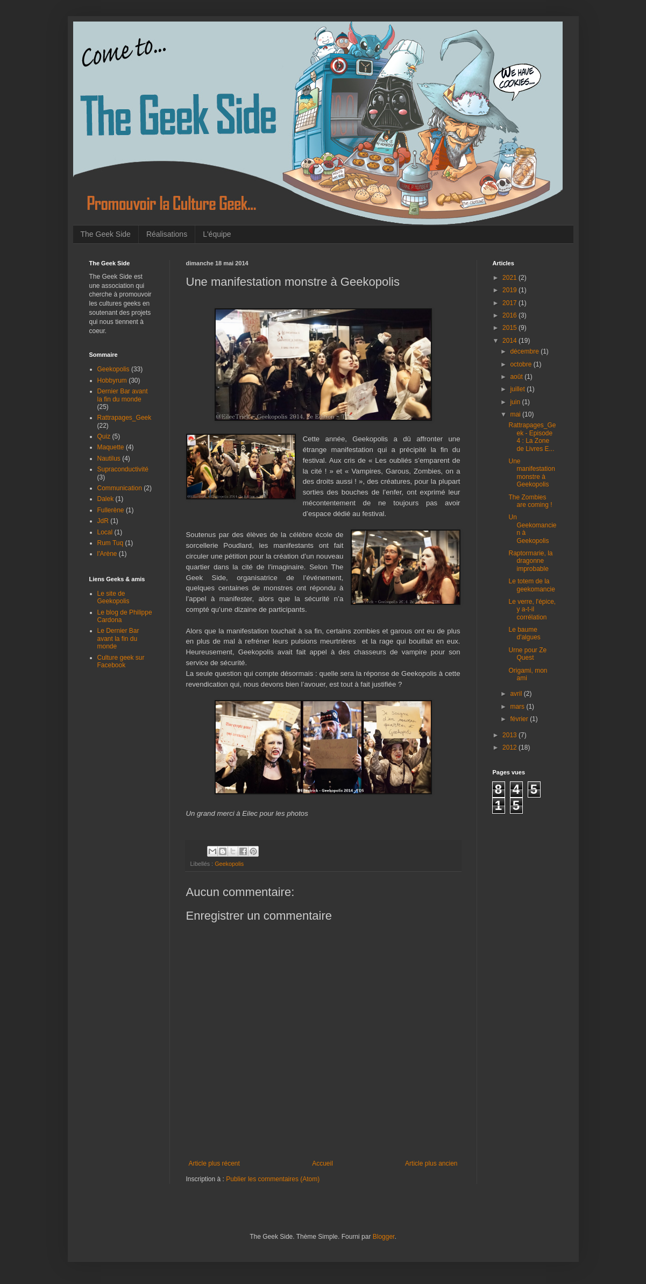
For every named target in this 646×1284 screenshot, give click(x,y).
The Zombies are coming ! (530, 501)
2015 (510, 327)
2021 (510, 277)
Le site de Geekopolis (113, 597)
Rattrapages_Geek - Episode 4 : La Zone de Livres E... (532, 436)
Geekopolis (229, 863)
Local (105, 532)
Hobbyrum (112, 380)
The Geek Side (106, 234)
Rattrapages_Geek (124, 417)
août (517, 376)
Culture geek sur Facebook (121, 661)
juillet (518, 389)
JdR (103, 521)
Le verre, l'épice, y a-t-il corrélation (532, 609)
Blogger (384, 1236)
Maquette (110, 447)
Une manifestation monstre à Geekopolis (531, 472)
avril (516, 693)
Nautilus (108, 458)
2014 (510, 340)
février (520, 719)
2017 (510, 303)
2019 (510, 290)
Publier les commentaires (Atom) (273, 1179)
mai (516, 414)
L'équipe (217, 234)
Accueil (322, 1163)
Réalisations (166, 234)
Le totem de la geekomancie (531, 584)
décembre (525, 351)
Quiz (104, 436)
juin (516, 402)
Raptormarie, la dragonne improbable (530, 561)
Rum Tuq (110, 543)
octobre (521, 364)
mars (518, 706)
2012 (510, 747)
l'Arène (107, 554)
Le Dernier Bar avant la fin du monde (118, 638)
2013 (510, 735)
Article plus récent (214, 1163)
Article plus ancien (431, 1163)
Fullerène (110, 510)
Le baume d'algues (524, 633)
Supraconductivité (122, 469)
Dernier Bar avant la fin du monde (122, 395)
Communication (119, 488)
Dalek (105, 499)
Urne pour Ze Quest (527, 653)
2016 (510, 315)
